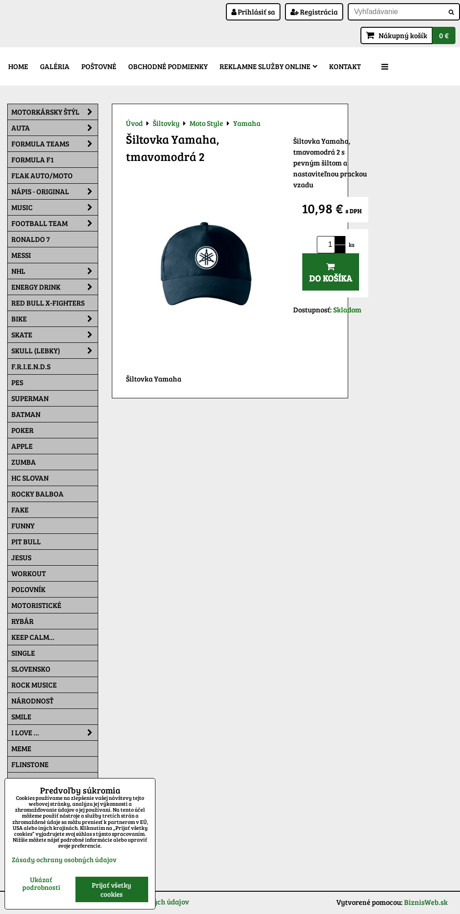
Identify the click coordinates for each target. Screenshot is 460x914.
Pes (17, 382)
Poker (22, 430)
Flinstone (30, 764)
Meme (21, 748)
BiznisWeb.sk (426, 902)
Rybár (22, 621)
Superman (30, 398)
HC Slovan (30, 477)
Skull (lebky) (54, 350)
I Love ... (54, 732)
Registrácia (314, 11)
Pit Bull (26, 541)
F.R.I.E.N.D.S (30, 366)
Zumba (23, 462)
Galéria (55, 66)
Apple (22, 446)
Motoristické (36, 605)
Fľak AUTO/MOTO (42, 175)
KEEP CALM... (33, 637)
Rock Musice (34, 684)
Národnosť (32, 700)
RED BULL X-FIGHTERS (48, 302)
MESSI (21, 255)
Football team (54, 223)
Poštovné (98, 66)
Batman (25, 414)
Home (18, 66)
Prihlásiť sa (253, 11)
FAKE (20, 509)
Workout (28, 573)
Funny (23, 525)
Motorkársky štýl (54, 112)
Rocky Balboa (37, 493)
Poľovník (28, 589)
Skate (54, 334)
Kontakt (345, 66)
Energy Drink (54, 287)
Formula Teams (54, 143)
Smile (21, 716)
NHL (54, 271)
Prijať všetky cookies (111, 889)
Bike (54, 318)
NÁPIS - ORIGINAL (54, 191)
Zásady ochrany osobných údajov (64, 859)
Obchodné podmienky (168, 66)
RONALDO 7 (30, 239)
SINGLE (23, 653)
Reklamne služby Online (268, 66)
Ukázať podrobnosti (41, 883)
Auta (54, 128)
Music (54, 207)
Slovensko (30, 668)
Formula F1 (32, 159)
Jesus (21, 557)
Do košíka (330, 273)
